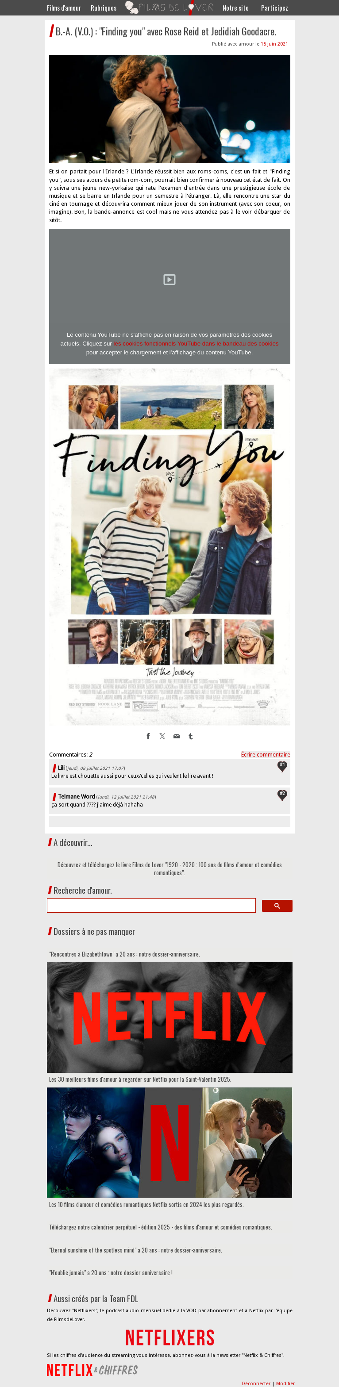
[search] (150, 906)
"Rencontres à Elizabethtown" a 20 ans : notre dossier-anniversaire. (124, 954)
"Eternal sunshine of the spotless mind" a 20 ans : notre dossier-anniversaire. (135, 1250)
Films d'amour (64, 7)
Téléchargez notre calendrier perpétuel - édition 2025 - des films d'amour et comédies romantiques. (160, 1227)
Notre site (236, 7)
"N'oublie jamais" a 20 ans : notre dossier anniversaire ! (111, 1272)
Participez (274, 7)
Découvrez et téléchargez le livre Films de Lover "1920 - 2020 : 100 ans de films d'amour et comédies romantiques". (170, 868)
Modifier (285, 1384)
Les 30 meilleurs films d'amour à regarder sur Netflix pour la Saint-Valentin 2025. (140, 1079)
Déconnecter (257, 1384)
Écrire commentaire (265, 754)
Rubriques (103, 7)
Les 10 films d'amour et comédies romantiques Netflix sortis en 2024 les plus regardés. (146, 1204)
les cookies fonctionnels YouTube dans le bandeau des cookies (196, 343)
